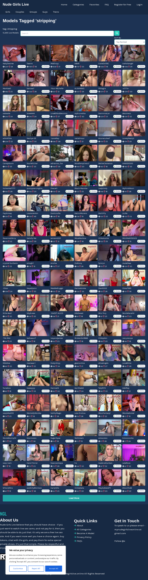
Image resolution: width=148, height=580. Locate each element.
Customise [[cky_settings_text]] (18, 568)
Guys (42, 11)
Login (140, 4)
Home (69, 4)
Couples (18, 11)
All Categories (84, 529)
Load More (74, 497)
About (80, 525)
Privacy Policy (84, 536)
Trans (52, 11)
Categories (82, 4)
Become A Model (85, 532)
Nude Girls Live (16, 4)
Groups (31, 11)
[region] (35, 560)
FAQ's (79, 540)
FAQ (109, 4)
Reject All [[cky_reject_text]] (36, 568)
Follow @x (119, 540)
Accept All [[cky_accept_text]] (53, 568)
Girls (7, 11)
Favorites (97, 4)
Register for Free (123, 4)
